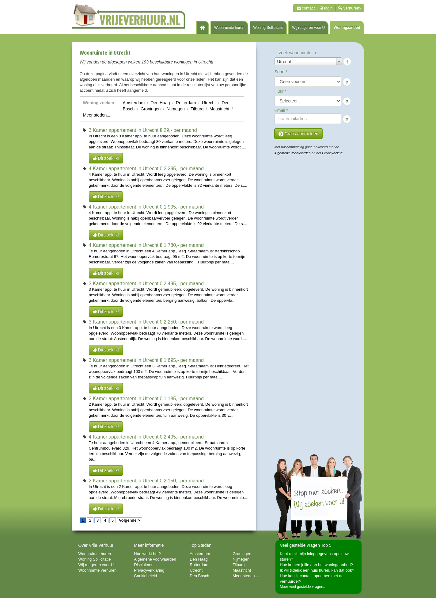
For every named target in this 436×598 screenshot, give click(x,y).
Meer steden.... (97, 115)
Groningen (151, 108)
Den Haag (160, 102)
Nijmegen (176, 108)
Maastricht (219, 108)
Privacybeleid (332, 153)
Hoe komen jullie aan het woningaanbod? (316, 564)
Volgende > (129, 520)
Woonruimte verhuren (97, 570)
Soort (281, 71)
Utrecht (209, 102)
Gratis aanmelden (298, 133)
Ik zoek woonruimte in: (296, 52)
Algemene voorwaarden (293, 153)
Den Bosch (199, 575)
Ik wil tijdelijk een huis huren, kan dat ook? (317, 570)
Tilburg (197, 108)
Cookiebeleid (145, 575)
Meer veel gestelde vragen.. (302, 587)
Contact (306, 8)
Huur (281, 91)
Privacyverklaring (149, 570)
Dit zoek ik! (106, 158)
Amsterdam (134, 102)
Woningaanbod (347, 27)
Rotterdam (186, 102)
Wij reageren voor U (308, 27)
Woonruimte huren (229, 27)
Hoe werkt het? (147, 553)
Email (281, 110)
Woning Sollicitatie (268, 27)
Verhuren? (349, 8)
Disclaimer (143, 564)
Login (326, 8)
